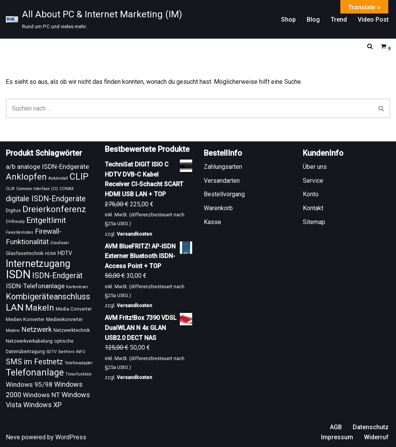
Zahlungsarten (223, 166)
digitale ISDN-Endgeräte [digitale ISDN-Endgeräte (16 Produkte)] (46, 198)
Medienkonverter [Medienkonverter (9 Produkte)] (64, 319)
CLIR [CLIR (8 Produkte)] (10, 188)
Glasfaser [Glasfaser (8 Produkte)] (59, 242)
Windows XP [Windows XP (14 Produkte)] (42, 405)
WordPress (70, 437)
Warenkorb (218, 208)
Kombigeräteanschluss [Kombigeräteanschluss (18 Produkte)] (48, 296)
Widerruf (376, 437)
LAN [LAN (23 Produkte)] (15, 307)
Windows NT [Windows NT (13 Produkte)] (41, 395)
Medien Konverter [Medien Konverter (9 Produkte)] (25, 319)
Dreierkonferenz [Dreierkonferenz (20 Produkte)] (54, 209)
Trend (339, 19)
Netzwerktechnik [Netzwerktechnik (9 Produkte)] (71, 330)
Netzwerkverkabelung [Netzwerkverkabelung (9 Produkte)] (29, 341)
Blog (313, 19)
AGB (336, 427)
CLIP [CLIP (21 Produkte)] (79, 176)
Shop (288, 19)
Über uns (315, 166)
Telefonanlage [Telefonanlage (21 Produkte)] (35, 372)
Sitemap (314, 222)
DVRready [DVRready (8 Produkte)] (15, 221)
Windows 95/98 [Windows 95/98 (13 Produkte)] (29, 384)
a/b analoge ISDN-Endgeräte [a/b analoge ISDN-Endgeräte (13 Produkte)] (47, 166)
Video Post (373, 19)
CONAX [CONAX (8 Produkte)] (67, 188)
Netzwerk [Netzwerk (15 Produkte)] (36, 329)
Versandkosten (134, 234)
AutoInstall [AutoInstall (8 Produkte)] (58, 178)
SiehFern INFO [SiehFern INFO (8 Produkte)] (71, 351)
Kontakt (313, 208)
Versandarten (222, 180)
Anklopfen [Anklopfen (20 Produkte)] (26, 177)
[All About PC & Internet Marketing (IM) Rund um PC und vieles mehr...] (94, 19)
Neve (13, 437)
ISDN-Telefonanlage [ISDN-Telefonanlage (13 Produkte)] (35, 286)
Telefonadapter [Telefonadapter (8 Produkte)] (79, 362)
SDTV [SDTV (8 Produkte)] (51, 351)
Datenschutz (371, 427)
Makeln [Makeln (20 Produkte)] (39, 308)
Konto (311, 194)
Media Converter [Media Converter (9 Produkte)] (74, 309)
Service (313, 180)
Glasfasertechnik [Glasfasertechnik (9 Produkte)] (24, 253)
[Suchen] (370, 46)
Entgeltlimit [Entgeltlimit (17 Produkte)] (46, 220)
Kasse (212, 222)
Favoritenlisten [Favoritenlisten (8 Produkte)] (19, 232)
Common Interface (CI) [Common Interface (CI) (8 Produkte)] (37, 188)
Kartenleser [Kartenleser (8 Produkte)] (77, 286)
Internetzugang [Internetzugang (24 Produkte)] (38, 263)
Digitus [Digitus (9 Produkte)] (13, 210)
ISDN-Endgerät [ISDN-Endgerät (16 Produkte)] (57, 275)
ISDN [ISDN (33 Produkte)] (18, 274)
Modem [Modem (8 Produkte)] (13, 330)
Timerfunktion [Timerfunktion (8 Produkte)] (78, 374)
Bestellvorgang (224, 194)
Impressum (337, 437)
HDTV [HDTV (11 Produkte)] (65, 253)
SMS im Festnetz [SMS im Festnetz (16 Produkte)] (34, 361)
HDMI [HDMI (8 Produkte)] (50, 253)
